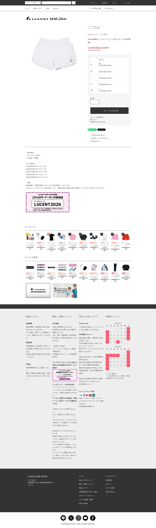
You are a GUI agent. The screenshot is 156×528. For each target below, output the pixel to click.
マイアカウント (111, 476)
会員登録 (103, 3)
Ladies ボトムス (96, 26)
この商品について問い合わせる (98, 138)
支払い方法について (86, 480)
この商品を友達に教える (96, 135)
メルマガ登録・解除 (94, 8)
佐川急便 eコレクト (86, 384)
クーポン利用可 (96, 28)
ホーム (27, 8)
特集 (46, 8)
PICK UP (54, 8)
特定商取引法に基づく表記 (98, 122)
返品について (94, 119)
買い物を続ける (93, 141)
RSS (80, 503)
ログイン (114, 3)
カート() (125, 3)
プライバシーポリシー (86, 496)
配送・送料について (86, 484)
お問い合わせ (107, 8)
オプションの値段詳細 (96, 117)
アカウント (92, 3)
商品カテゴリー (36, 8)
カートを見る (110, 488)
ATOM (85, 503)
